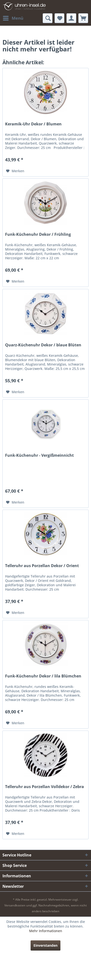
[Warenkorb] (83, 18)
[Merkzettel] (59, 18)
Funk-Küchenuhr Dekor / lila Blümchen (43, 676)
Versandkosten (14, 905)
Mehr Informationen (45, 931)
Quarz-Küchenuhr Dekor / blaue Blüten (43, 345)
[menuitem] (13, 18)
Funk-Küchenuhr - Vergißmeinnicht (39, 455)
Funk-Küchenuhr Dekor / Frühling (38, 234)
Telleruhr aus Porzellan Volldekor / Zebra (44, 786)
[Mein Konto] (71, 18)
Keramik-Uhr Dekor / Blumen (33, 124)
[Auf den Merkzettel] (15, 171)
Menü (13, 17)
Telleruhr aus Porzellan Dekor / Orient (42, 565)
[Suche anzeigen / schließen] (47, 18)
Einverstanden (45, 945)
